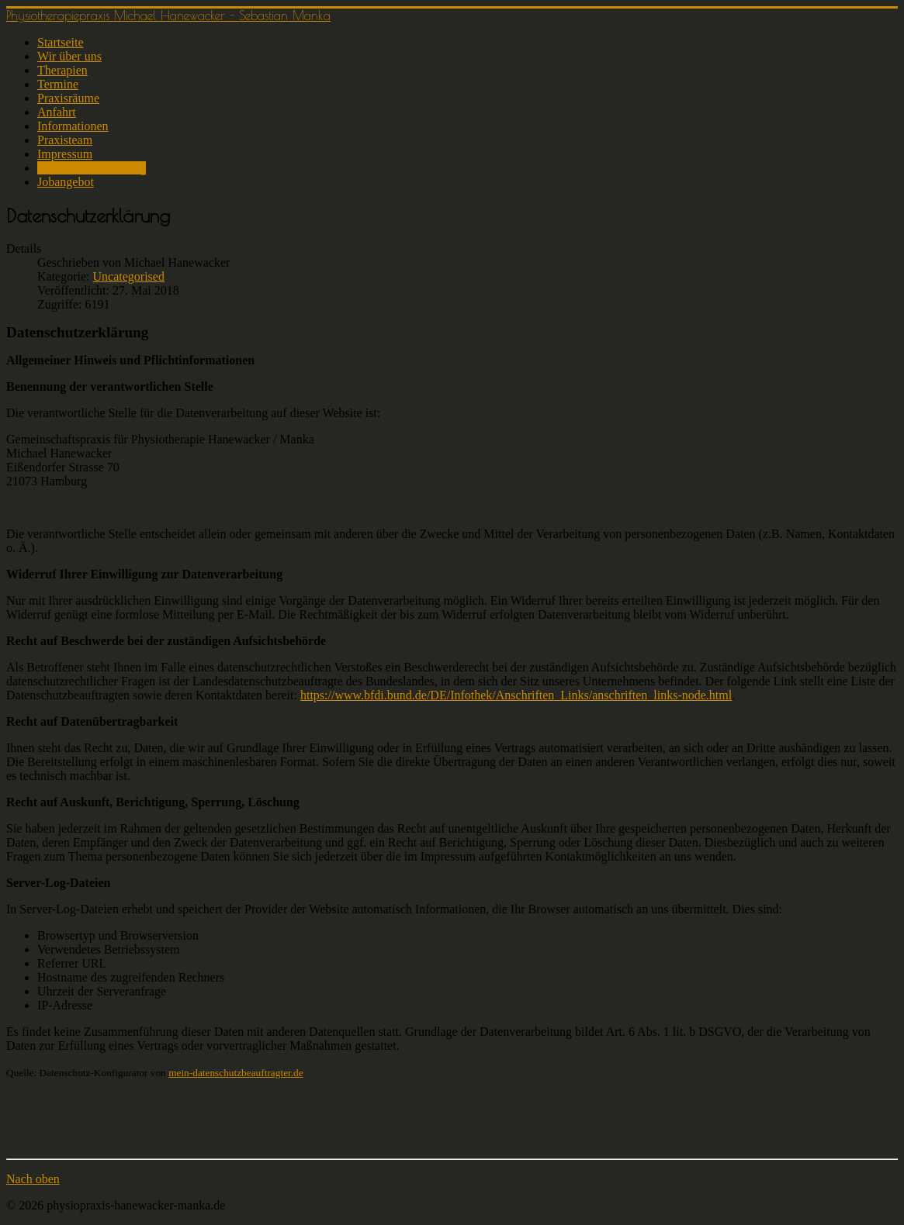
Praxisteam (64, 140)
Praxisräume (68, 98)
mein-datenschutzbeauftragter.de (235, 1072)
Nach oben (33, 1178)
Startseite (60, 42)
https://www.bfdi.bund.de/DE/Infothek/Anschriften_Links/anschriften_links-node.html (516, 695)
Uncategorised (129, 276)
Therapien (62, 70)
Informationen (73, 126)
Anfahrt (56, 112)
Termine (57, 84)
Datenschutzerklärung (91, 167)
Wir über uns (69, 56)
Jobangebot (65, 181)
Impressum (64, 153)
